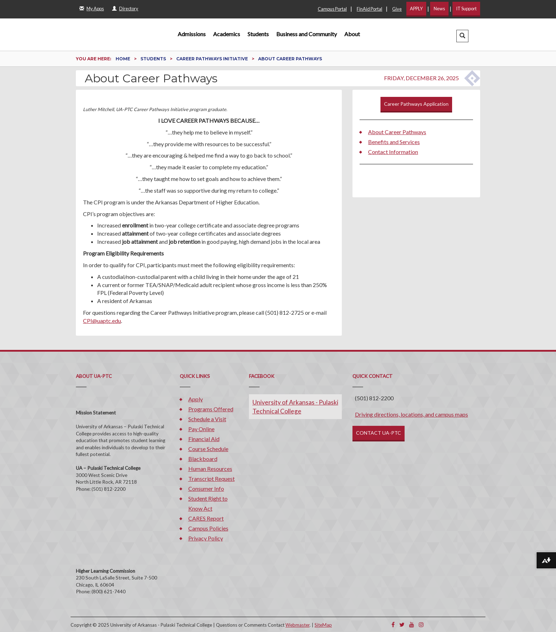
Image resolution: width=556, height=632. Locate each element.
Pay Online (201, 428)
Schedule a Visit (207, 419)
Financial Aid (203, 438)
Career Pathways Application (416, 104)
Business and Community (306, 34)
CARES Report (206, 518)
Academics (226, 34)
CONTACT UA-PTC (378, 433)
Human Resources (210, 468)
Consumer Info (206, 488)
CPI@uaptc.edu (102, 320)
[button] (462, 36)
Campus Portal (332, 9)
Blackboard (202, 458)
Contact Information (393, 151)
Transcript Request (211, 478)
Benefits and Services (394, 141)
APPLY (416, 8)
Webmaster (297, 625)
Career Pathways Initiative (212, 58)
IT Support (466, 8)
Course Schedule (208, 448)
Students (258, 34)
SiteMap (323, 625)
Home (123, 58)
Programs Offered (210, 409)
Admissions (192, 34)
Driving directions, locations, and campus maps (411, 414)
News (439, 8)
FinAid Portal (369, 9)
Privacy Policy (205, 538)
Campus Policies (208, 528)
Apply (195, 399)
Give (397, 9)
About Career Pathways (397, 131)
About (352, 34)
